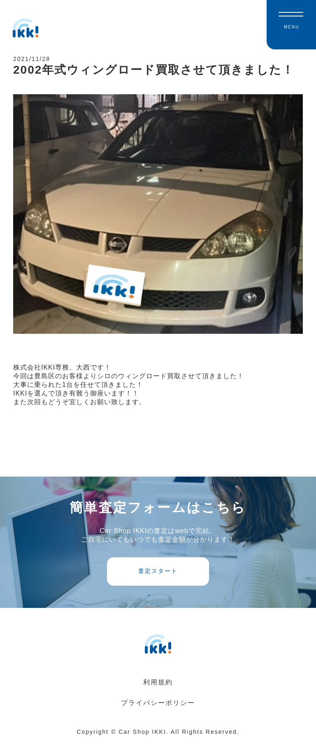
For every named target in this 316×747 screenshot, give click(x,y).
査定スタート (158, 576)
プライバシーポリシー (158, 708)
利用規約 (158, 687)
